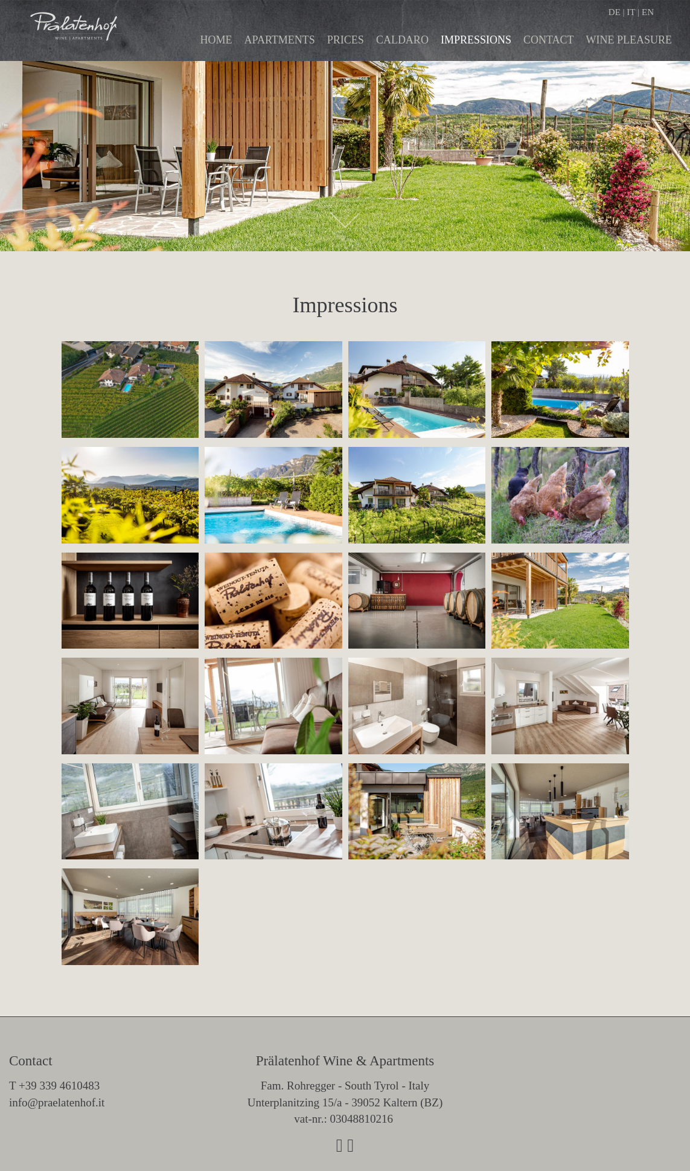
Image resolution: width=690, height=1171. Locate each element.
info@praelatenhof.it (56, 1102)
